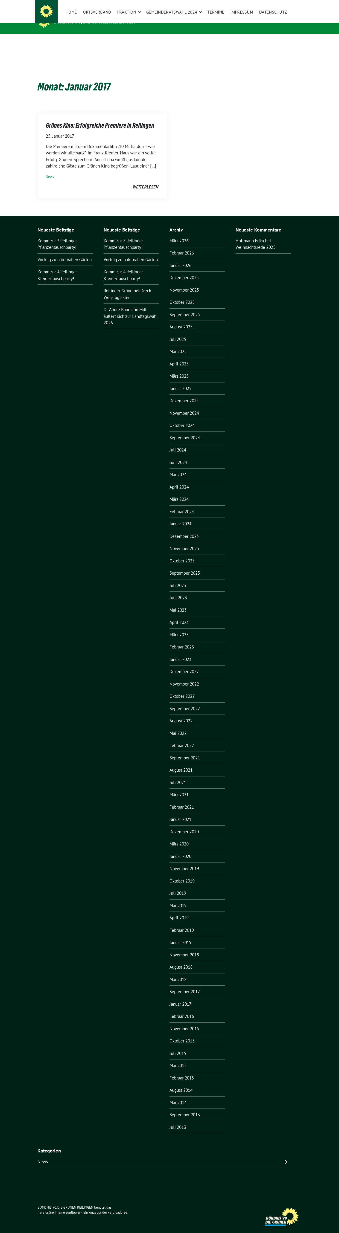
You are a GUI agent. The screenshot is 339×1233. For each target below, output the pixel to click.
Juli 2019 (178, 886)
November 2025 (184, 283)
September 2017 (185, 984)
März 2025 (179, 369)
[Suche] (287, 4)
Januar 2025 (180, 381)
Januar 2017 (180, 997)
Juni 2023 (178, 590)
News (50, 169)
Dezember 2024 (184, 393)
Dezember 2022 (184, 664)
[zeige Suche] (293, 4)
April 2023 (179, 615)
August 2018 (181, 960)
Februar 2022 (182, 738)
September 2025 (185, 307)
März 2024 (179, 492)
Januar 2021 (180, 812)
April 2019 (179, 910)
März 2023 (179, 627)
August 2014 (181, 1083)
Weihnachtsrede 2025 (255, 240)
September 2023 (185, 566)
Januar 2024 (180, 516)
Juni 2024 (178, 455)
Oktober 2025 (182, 295)
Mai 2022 (178, 726)
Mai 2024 (178, 467)
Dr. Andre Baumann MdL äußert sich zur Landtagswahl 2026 (131, 309)
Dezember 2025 (184, 270)
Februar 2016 (182, 1009)
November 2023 (184, 541)
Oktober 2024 (182, 418)
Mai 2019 (178, 898)
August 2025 (181, 319)
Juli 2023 (178, 578)
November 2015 (184, 1021)
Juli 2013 (178, 1120)
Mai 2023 (178, 603)
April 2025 (179, 356)
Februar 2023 (182, 640)
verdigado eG (117, 1205)
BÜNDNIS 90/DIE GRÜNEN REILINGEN (94, 21)
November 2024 (184, 406)
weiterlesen (145, 179)
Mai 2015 (178, 1058)
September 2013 (185, 1107)
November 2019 (184, 861)
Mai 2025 (178, 344)
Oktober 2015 (182, 1033)
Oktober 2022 (182, 689)
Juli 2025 (178, 332)
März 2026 (179, 233)
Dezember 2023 (184, 529)
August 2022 (181, 713)
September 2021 (185, 750)
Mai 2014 (178, 1095)
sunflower (73, 1205)
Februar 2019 (182, 923)
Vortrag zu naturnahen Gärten (65, 252)
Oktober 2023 (182, 553)
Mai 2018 (178, 972)
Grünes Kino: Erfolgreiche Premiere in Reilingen (100, 118)
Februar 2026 (182, 246)
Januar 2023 (180, 652)
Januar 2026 (180, 258)
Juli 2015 (178, 1046)
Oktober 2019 (182, 874)
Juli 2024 (178, 443)
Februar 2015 (182, 1071)
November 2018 (184, 947)
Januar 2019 (180, 935)
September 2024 (185, 430)
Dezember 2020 (184, 824)
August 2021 (181, 763)
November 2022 (184, 677)
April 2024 (179, 480)
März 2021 (179, 787)
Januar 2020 (180, 849)
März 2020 (179, 836)
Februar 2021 (182, 800)
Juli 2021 (178, 775)
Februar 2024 (182, 504)
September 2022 (185, 701)
